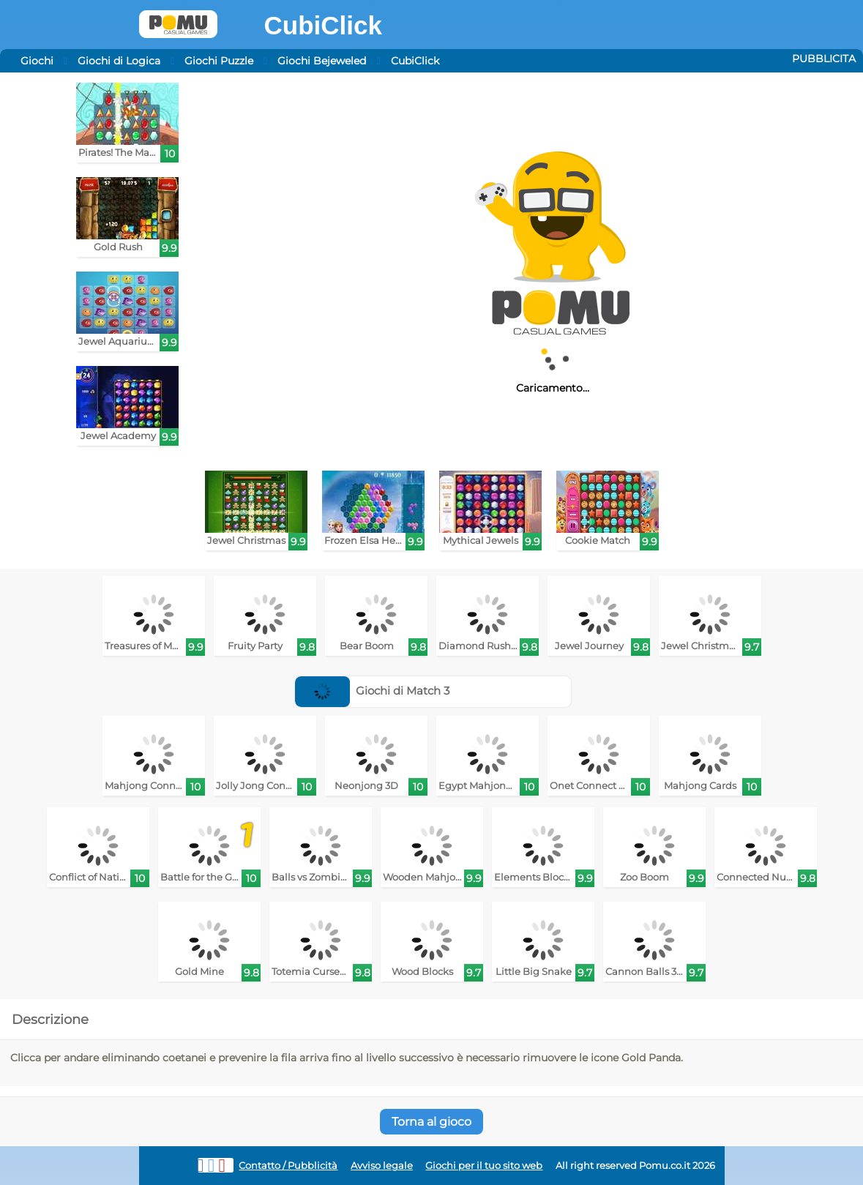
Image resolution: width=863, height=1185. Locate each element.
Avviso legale (382, 1165)
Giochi (36, 60)
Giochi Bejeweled (321, 60)
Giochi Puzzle (218, 60)
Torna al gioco (431, 1122)
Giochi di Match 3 (372, 691)
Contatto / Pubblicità (288, 1165)
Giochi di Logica (119, 60)
